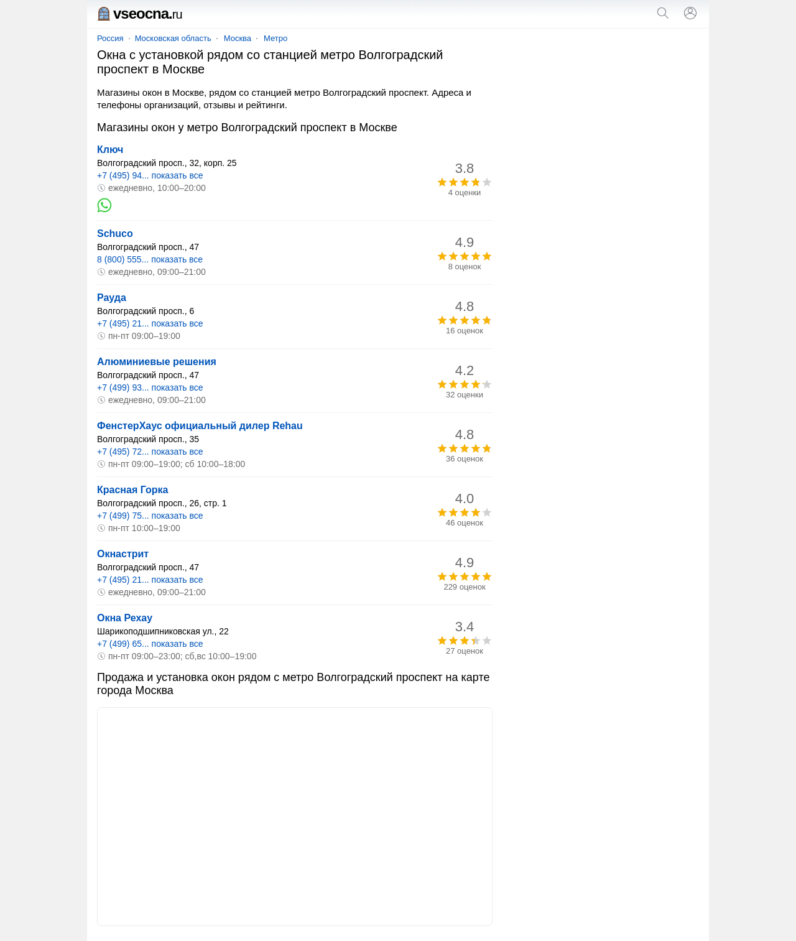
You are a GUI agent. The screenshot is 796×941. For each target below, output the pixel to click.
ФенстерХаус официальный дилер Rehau (200, 425)
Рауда (111, 297)
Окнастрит (123, 554)
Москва (237, 38)
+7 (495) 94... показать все (150, 175)
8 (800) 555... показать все (150, 259)
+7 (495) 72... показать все (150, 452)
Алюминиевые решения (156, 361)
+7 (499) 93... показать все (150, 387)
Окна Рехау (124, 618)
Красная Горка (132, 489)
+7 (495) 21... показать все (150, 323)
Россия (110, 38)
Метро (275, 38)
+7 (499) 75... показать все (150, 516)
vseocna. (139, 13)
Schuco (115, 233)
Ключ (110, 149)
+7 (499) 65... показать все (150, 644)
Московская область (173, 38)
